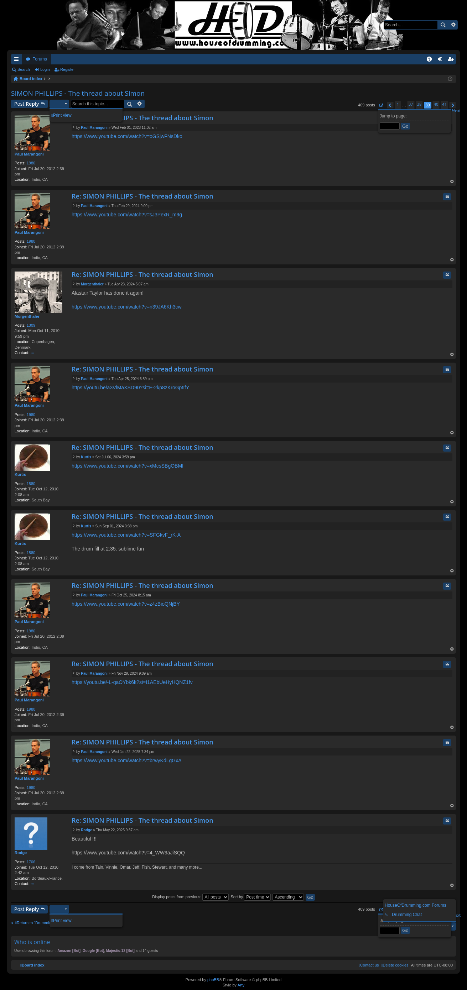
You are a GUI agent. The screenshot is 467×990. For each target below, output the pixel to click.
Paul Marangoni (29, 154)
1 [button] (398, 104)
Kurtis (20, 474)
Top (452, 182)
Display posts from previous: (190, 897)
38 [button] (419, 104)
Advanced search (453, 25)
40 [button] (436, 104)
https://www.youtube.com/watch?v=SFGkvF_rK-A (126, 535)
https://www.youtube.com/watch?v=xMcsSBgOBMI (127, 466)
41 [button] (444, 104)
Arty (241, 985)
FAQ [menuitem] (432, 60)
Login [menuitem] (441, 60)
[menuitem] (394, 965)
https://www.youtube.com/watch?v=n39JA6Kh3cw (127, 307)
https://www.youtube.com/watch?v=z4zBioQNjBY (126, 604)
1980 (31, 163)
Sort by (250, 897)
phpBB (213, 980)
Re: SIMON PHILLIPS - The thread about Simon (142, 118)
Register (67, 69)
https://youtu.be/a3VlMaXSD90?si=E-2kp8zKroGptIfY (130, 387)
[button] (381, 105)
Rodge (21, 853)
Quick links (18, 60)
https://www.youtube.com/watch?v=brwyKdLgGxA (127, 760)
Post (26, 103)
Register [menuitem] (452, 60)
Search (442, 25)
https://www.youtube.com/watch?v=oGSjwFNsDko (127, 136)
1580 (31, 483)
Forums (39, 59)
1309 (31, 325)
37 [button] (411, 104)
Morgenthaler (27, 316)
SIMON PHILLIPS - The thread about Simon (78, 93)
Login (45, 69)
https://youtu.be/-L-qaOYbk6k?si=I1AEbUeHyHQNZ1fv (132, 682)
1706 (31, 862)
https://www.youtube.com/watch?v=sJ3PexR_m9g (127, 214)
